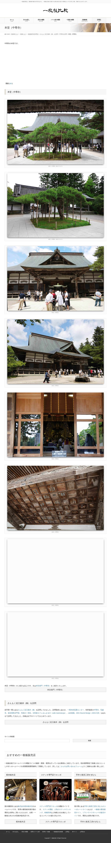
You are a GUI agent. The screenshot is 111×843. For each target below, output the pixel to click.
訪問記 (67, 831)
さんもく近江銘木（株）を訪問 (55, 722)
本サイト (74, 831)
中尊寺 (96, 710)
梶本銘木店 (20, 822)
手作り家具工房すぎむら (90, 822)
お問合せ (82, 831)
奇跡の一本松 (26, 713)
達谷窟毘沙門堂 (13, 713)
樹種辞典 (47, 812)
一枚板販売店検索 (58, 831)
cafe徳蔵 (71, 713)
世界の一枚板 (46, 831)
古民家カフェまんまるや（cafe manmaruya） (49, 713)
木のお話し (15, 831)
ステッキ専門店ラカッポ (48, 806)
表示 (11, 83)
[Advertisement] (55, 63)
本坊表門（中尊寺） (43, 686)
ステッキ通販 (48, 809)
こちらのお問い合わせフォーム (70, 766)
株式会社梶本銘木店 (25, 806)
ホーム (8, 831)
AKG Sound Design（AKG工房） (88, 713)
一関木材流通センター (75, 710)
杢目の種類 (25, 831)
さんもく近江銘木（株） (27, 710)
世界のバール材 (35, 831)
